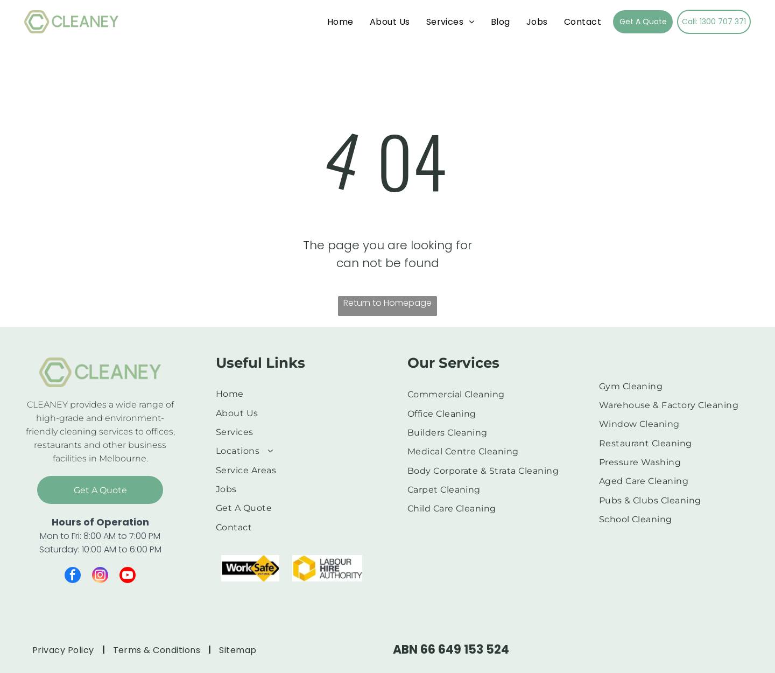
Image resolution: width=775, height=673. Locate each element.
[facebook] (73, 576)
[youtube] (127, 576)
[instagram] (100, 576)
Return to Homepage (387, 303)
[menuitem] (340, 21)
